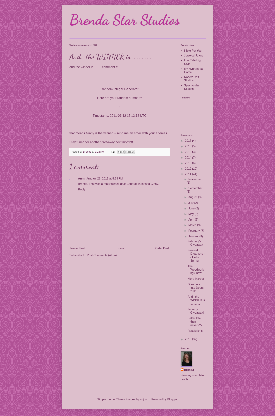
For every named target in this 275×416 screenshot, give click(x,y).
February (194, 230)
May (191, 214)
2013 (188, 163)
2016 (188, 146)
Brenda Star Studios (125, 19)
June (191, 208)
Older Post (162, 248)
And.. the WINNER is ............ (196, 300)
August (193, 197)
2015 (188, 151)
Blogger (172, 399)
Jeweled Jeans (193, 55)
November (195, 179)
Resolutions (195, 330)
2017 (188, 140)
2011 (188, 174)
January (193, 236)
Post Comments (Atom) (102, 255)
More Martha (196, 278)
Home (120, 248)
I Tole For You (193, 50)
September (195, 188)
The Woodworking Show (196, 270)
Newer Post (77, 248)
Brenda (189, 369)
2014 (188, 157)
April (191, 219)
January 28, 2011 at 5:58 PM (104, 178)
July (191, 202)
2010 (188, 339)
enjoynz (145, 399)
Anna (81, 178)
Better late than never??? (195, 322)
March (192, 225)
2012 (188, 168)
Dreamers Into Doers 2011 (196, 288)
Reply (81, 189)
